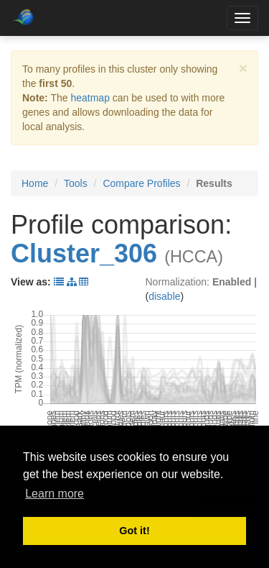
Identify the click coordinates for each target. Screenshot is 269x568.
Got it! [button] (134, 530)
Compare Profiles (141, 183)
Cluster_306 (84, 253)
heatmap (89, 98)
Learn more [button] (54, 493)
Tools (76, 183)
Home (35, 183)
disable (164, 296)
